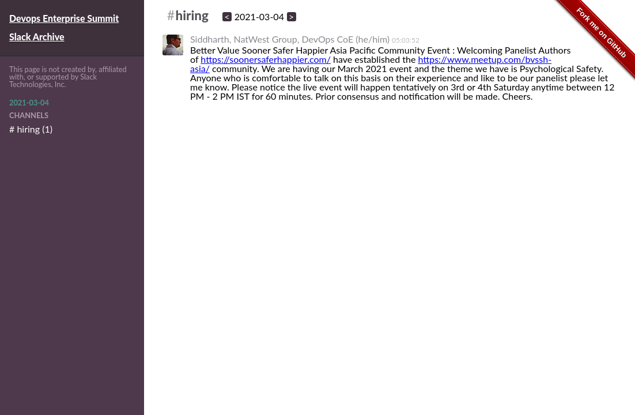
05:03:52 (405, 40)
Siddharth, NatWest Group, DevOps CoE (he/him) (290, 38)
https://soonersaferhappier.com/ (266, 59)
